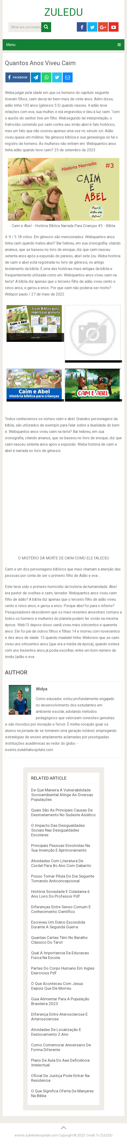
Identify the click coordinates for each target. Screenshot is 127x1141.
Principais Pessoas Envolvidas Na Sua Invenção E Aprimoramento (60, 848)
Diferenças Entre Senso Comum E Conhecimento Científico (61, 909)
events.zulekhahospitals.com (36, 1135)
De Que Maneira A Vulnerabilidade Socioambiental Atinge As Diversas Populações (62, 795)
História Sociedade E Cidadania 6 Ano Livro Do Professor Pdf (60, 894)
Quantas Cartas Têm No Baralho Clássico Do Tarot (59, 940)
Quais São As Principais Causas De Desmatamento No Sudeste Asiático (63, 812)
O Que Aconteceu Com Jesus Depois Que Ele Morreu (57, 986)
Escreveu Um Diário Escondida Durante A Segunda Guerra (58, 924)
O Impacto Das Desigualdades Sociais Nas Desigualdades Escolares (58, 830)
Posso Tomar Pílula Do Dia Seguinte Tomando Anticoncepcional (62, 878)
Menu (10, 44)
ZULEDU (63, 12)
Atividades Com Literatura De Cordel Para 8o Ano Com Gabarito (61, 863)
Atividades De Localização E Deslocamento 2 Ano (56, 1032)
